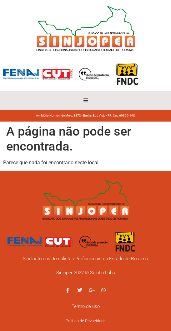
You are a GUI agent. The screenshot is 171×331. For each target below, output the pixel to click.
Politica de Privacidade (86, 321)
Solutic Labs (102, 273)
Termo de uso (86, 306)
